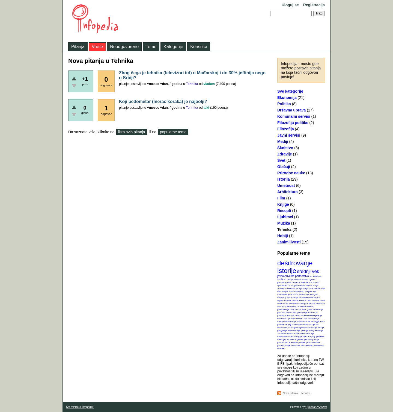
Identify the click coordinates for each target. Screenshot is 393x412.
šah (279, 306)
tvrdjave (308, 291)
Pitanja (78, 46)
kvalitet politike (298, 342)
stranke (280, 348)
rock (308, 321)
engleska (298, 339)
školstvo (281, 279)
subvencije (304, 294)
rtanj (292, 309)
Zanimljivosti (289, 242)
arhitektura (315, 276)
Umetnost (286, 185)
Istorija (283, 179)
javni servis (299, 285)
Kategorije (173, 46)
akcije (312, 324)
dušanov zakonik (300, 282)
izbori (295, 294)
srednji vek (308, 271)
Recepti (284, 210)
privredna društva (300, 324)
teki (206, 108)
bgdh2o (312, 279)
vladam (209, 84)
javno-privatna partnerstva (293, 276)
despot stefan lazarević (293, 291)
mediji (311, 330)
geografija (282, 330)
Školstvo (285, 148)
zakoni (309, 285)
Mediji (282, 141)
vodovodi (295, 345)
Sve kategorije (290, 91)
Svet (281, 160)
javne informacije (308, 327)
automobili (312, 312)
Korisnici (198, 46)
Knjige (283, 204)
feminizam (282, 327)
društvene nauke (305, 306)
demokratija (290, 321)
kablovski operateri (286, 318)
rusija (316, 339)
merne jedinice (299, 300)
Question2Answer (316, 406)
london (290, 339)
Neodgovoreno (124, 46)
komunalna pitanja (313, 315)
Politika (284, 104)
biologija (315, 321)
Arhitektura (287, 192)
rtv (292, 285)
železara (306, 336)
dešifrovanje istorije (294, 266)
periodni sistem (284, 312)
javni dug (308, 339)
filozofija (310, 333)
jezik (290, 294)
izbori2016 (314, 282)
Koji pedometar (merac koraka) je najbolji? (163, 101)
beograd (314, 294)
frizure (298, 309)
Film (281, 198)
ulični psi (299, 315)
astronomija (292, 297)
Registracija (314, 5)
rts (289, 285)
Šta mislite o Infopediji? (80, 406)
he (289, 342)
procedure (282, 342)
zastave (315, 300)
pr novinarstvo (313, 342)
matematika (282, 336)
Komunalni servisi (293, 116)
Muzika (283, 223)
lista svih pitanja (131, 132)
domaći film (301, 318)
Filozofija (285, 129)
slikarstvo (320, 303)
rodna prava (294, 327)
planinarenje (283, 309)
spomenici (282, 285)
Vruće (97, 46)
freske (312, 303)
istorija (321, 327)
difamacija (318, 309)
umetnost (301, 321)
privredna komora (285, 315)
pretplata (281, 282)
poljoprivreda (317, 336)
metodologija (295, 336)
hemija (290, 279)
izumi (285, 303)
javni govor (307, 309)
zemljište (281, 288)
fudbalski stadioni (307, 297)
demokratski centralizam (312, 345)
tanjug (288, 324)
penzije (304, 330)
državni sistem (301, 279)
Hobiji (282, 236)
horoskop (281, 297)
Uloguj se (290, 5)
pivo (309, 300)
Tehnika (284, 229)
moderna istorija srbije (297, 288)
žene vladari (314, 288)
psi (317, 324)
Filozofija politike (292, 122)
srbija (315, 285)
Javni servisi (288, 135)
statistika (293, 303)
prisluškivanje (283, 345)
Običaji (283, 166)
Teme (151, 46)
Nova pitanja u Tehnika (296, 393)
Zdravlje (284, 154)
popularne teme (173, 132)
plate (289, 282)
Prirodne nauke (291, 173)
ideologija (282, 339)
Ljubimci (285, 217)
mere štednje (294, 330)
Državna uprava (291, 110)
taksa (302, 333)
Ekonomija (287, 97)
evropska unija (300, 312)
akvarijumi (303, 303)
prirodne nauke (289, 306)
